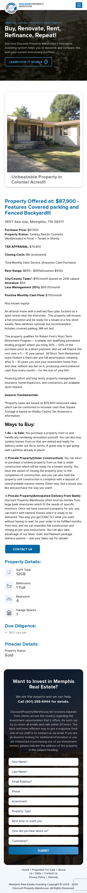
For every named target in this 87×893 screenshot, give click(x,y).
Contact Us (22, 549)
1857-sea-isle (18, 633)
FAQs (38, 873)
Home (25, 869)
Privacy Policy (37, 877)
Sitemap (53, 877)
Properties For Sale (43, 869)
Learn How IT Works (25, 62)
